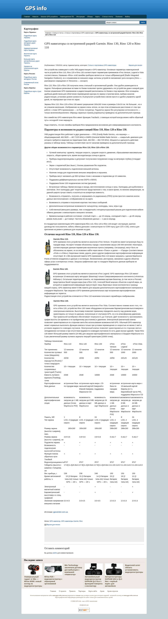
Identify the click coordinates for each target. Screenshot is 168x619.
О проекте (62, 591)
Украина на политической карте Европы (31, 68)
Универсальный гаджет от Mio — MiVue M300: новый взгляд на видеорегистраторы (33, 581)
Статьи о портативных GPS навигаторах (79, 33)
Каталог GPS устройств (49, 17)
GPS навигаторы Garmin (70, 521)
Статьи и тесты (107, 17)
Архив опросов (112, 591)
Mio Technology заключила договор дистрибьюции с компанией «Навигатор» (73, 569)
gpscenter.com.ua (60, 512)
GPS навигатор (55, 521)
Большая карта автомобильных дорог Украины (32, 61)
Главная (27, 17)
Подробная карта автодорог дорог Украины (30, 43)
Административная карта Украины (31, 49)
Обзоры (90, 17)
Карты (97, 17)
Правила (72, 591)
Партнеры (82, 591)
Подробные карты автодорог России (30, 78)
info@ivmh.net (84, 605)
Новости (35, 17)
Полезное (119, 17)
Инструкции (80, 17)
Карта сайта (93, 591)
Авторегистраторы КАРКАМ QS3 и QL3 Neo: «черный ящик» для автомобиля (113, 581)
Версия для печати (135, 65)
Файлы (127, 17)
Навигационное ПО (67, 17)
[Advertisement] (100, 7)
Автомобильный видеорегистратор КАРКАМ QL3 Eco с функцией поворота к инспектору (93, 581)
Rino (81, 521)
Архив (102, 591)
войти (55, 553)
